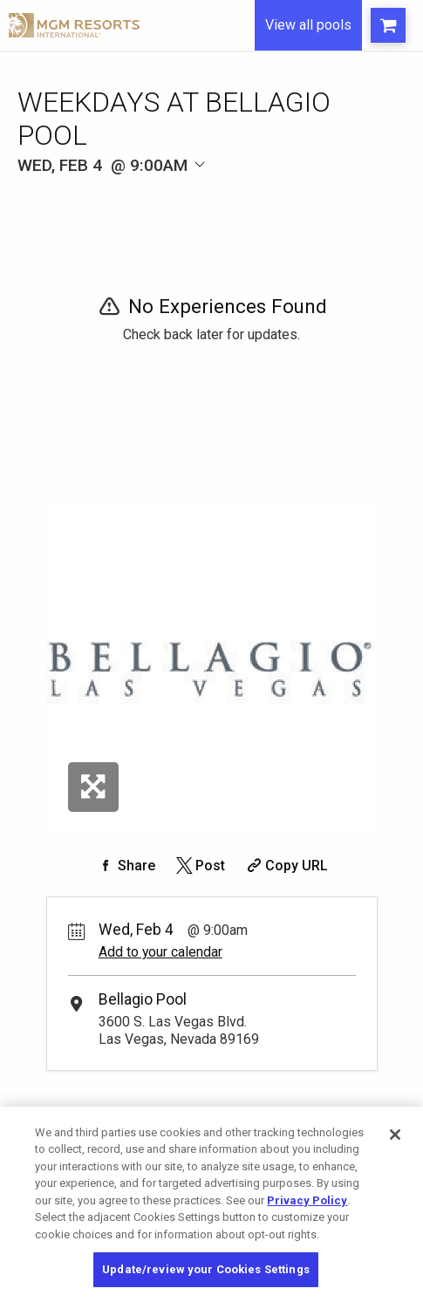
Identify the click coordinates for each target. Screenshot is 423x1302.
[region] (211, 1204)
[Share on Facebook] (125, 866)
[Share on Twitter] (199, 866)
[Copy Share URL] (285, 866)
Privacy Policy (307, 1200)
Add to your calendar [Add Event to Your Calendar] (160, 952)
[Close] (395, 1134)
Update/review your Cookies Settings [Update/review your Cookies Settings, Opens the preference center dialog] (206, 1269)
